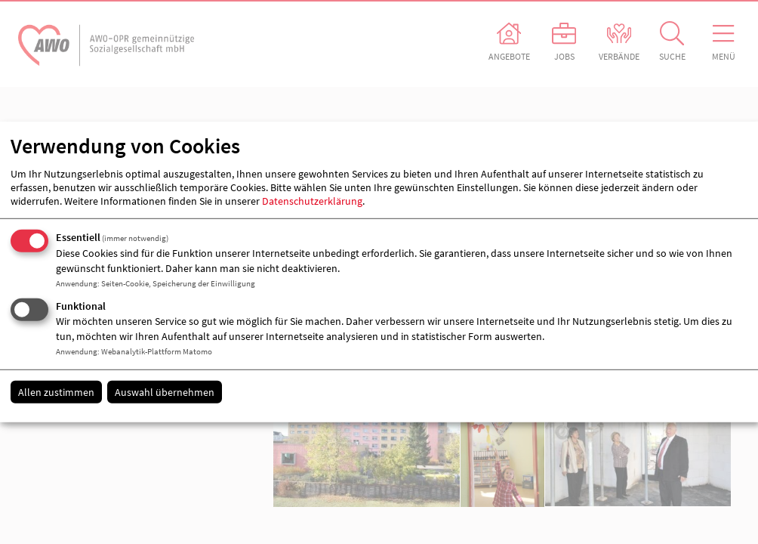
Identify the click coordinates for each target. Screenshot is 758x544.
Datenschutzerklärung (312, 201)
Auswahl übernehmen (164, 391)
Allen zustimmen (56, 391)
